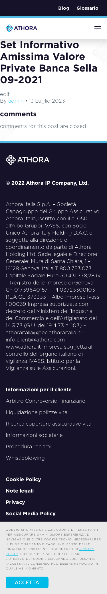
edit (5, 94)
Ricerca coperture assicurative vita (48, 424)
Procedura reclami (28, 446)
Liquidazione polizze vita (36, 412)
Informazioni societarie (34, 435)
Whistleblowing (25, 458)
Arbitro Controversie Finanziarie (45, 401)
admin (16, 101)
